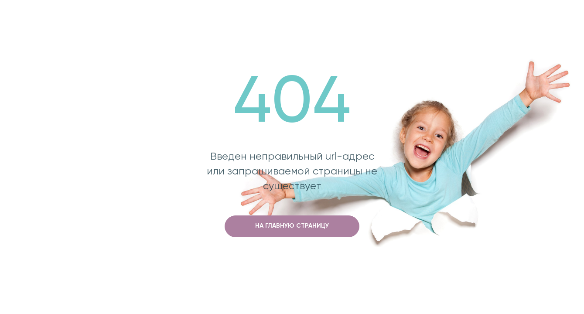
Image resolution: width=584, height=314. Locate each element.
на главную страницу (292, 226)
